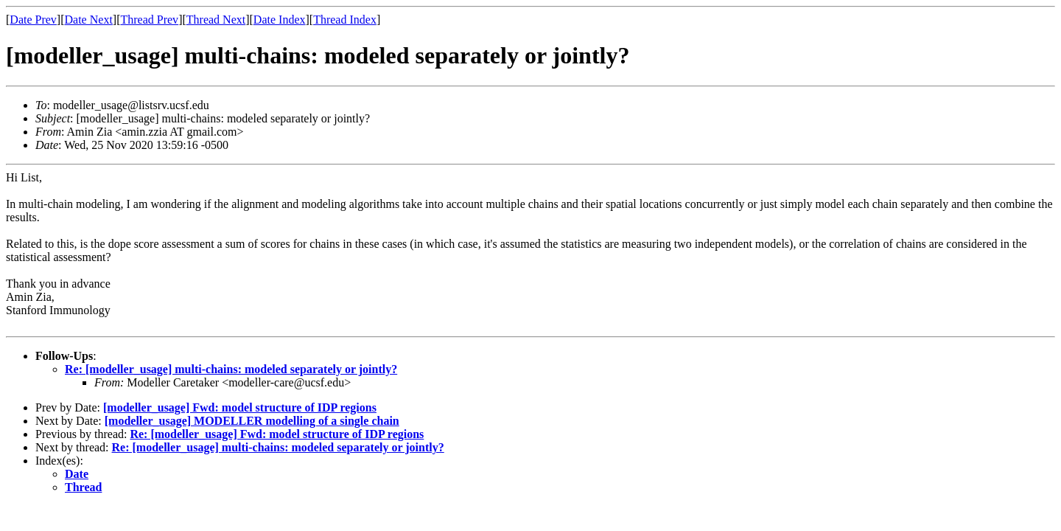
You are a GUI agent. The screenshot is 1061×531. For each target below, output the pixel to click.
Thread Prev (149, 19)
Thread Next (215, 19)
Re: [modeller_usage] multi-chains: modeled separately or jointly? (231, 369)
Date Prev (33, 19)
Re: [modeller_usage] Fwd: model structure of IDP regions (277, 434)
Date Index (279, 19)
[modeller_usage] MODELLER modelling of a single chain (252, 420)
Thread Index (345, 19)
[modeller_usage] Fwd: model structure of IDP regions (240, 407)
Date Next (89, 19)
